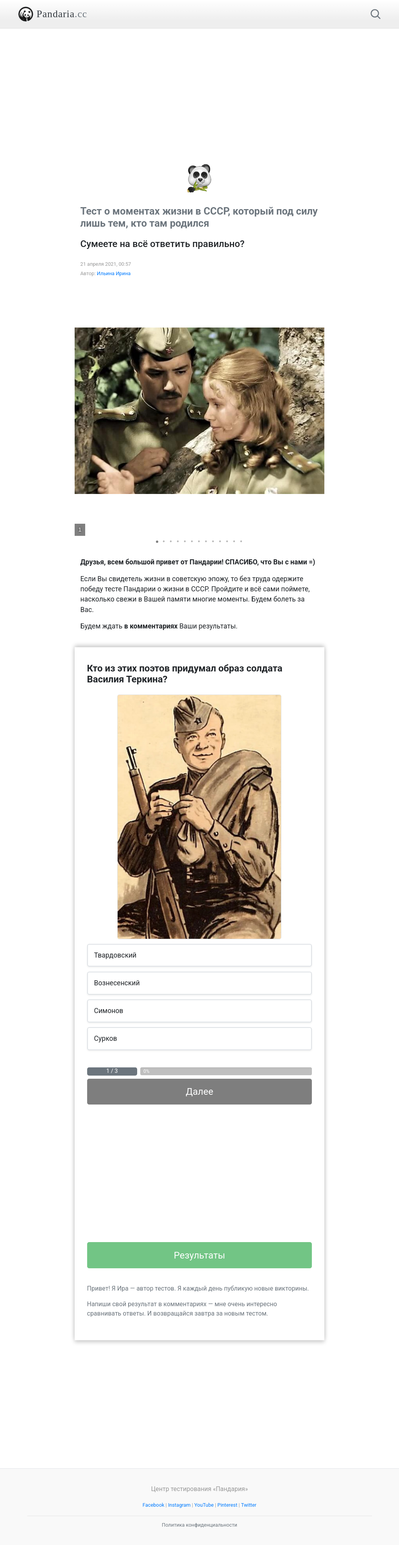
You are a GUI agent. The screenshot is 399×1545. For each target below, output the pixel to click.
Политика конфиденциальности (199, 1525)
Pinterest (227, 1505)
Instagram (179, 1505)
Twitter (249, 1505)
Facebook (154, 1505)
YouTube (204, 1505)
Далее (199, 1091)
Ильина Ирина (114, 273)
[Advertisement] (199, 83)
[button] (317, 411)
